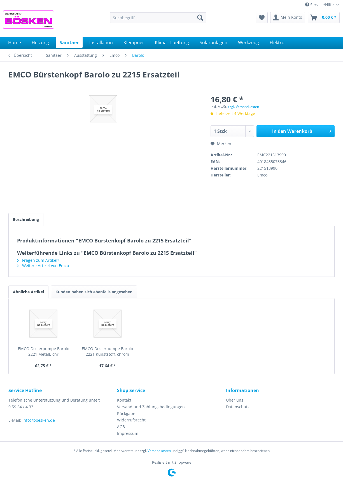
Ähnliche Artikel (28, 291)
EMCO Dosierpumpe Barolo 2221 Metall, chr (43, 351)
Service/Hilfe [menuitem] (320, 4)
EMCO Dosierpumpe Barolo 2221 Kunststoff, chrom (107, 351)
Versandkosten (159, 450)
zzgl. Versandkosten (243, 106)
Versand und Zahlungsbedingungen (151, 406)
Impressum (127, 433)
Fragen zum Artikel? (38, 260)
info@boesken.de (38, 420)
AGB (121, 426)
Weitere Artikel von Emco (43, 265)
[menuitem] (158, 17)
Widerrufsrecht (131, 420)
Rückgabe (126, 413)
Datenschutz (237, 406)
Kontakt (124, 400)
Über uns (234, 400)
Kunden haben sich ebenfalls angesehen (93, 291)
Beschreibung (26, 219)
